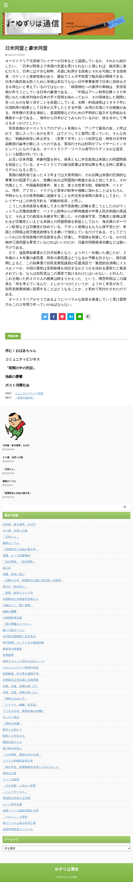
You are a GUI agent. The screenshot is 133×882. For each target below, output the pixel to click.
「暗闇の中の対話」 (20, 368)
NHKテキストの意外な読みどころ (24, 661)
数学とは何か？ (12, 729)
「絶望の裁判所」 (25, 397)
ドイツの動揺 (11, 779)
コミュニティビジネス (22, 359)
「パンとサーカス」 (15, 791)
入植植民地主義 (12, 617)
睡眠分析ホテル (12, 742)
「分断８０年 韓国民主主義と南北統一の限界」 (33, 580)
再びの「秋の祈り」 (15, 586)
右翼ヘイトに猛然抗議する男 (21, 810)
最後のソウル (9, 481)
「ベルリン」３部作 (15, 816)
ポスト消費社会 (17, 385)
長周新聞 (8, 655)
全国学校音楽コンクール (18, 829)
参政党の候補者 (12, 648)
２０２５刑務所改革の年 (18, 760)
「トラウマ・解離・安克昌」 (21, 704)
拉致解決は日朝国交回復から (21, 599)
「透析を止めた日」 (15, 698)
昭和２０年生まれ (14, 735)
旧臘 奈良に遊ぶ (14, 574)
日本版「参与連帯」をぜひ (16, 445)
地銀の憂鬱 (14, 376)
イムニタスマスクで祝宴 (29, 393)
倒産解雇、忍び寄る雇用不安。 (22, 673)
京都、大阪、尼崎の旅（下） (21, 686)
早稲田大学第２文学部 (16, 798)
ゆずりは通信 (66, 869)
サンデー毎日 (11, 717)
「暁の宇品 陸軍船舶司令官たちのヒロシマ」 (32, 767)
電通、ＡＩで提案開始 (16, 555)
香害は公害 (9, 773)
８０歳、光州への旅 (13, 457)
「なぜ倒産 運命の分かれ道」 (22, 754)
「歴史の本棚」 (12, 723)
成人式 (7, 567)
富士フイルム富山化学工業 (19, 823)
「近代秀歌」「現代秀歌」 (19, 561)
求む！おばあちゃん (20, 351)
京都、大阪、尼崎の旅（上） (21, 692)
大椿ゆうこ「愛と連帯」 (18, 605)
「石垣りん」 (9, 469)
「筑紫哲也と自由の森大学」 (17, 493)
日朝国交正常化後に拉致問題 (21, 679)
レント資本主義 (12, 804)
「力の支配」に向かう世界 (19, 785)
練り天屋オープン (14, 630)
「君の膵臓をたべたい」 (18, 623)
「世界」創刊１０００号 (18, 592)
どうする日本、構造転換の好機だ (23, 711)
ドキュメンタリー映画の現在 (21, 667)
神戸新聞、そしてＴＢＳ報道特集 (23, 642)
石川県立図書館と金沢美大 (19, 636)
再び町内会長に (12, 748)
